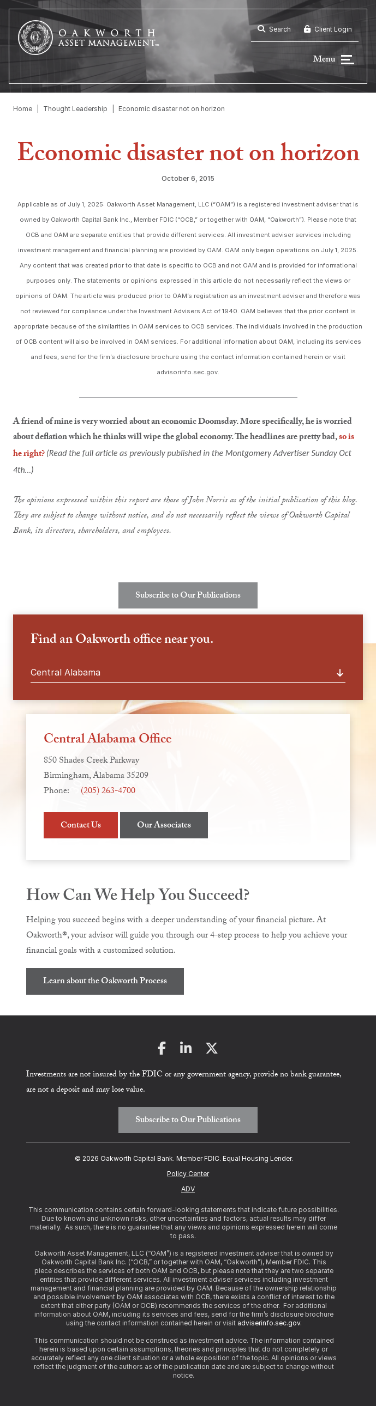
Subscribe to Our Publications (188, 596)
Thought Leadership (75, 109)
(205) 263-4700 (108, 791)
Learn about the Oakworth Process (105, 982)
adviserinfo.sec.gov (268, 1323)
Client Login (328, 29)
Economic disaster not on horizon (171, 109)
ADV (188, 1189)
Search (274, 29)
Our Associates (164, 826)
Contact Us (81, 826)
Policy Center (188, 1174)
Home (22, 109)
